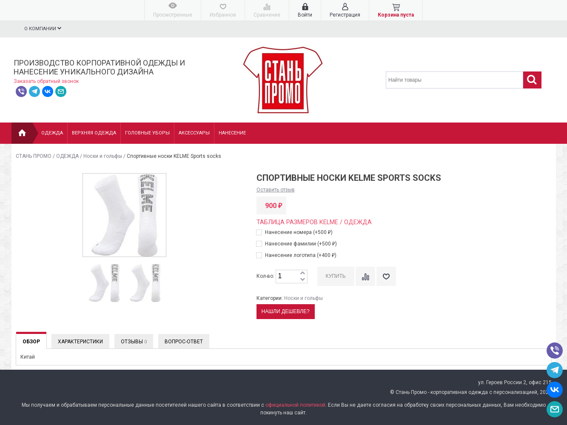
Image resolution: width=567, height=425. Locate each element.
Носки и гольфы (102, 156)
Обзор (31, 342)
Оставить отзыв (275, 190)
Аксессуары (194, 133)
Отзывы (134, 342)
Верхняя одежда (94, 133)
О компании (43, 28)
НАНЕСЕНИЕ (232, 133)
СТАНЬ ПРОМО (33, 156)
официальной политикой (295, 405)
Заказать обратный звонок (46, 81)
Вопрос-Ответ (184, 342)
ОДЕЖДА (67, 156)
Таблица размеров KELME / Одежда (314, 222)
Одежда (52, 133)
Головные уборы (147, 133)
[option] (104, 283)
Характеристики (80, 342)
